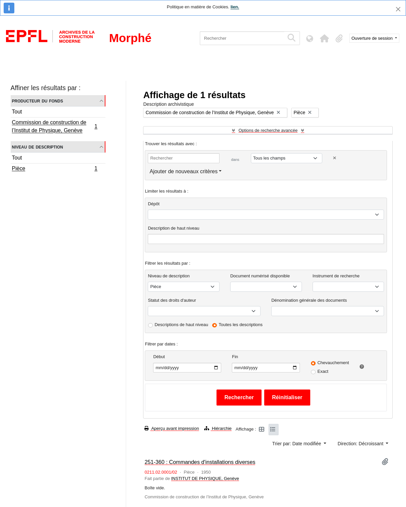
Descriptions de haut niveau (181, 324)
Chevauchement (333, 362)
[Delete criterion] (334, 158)
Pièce (55, 169)
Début (159, 356)
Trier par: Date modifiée (297, 443)
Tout (17, 111)
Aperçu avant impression (171, 428)
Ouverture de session (373, 38)
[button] (324, 38)
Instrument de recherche (336, 275)
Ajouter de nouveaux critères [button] (183, 171)
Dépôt (153, 203)
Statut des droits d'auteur (172, 300)
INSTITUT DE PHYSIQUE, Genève (205, 478)
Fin (235, 356)
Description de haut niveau (173, 228)
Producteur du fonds (37, 100)
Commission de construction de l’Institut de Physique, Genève (55, 126)
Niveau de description (37, 147)
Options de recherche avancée (268, 130)
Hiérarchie (218, 428)
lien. (235, 6)
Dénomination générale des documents (309, 300)
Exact (322, 371)
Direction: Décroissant (361, 443)
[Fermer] (398, 9)
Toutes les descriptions (241, 324)
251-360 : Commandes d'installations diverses (199, 462)
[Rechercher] (242, 38)
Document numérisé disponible (260, 275)
